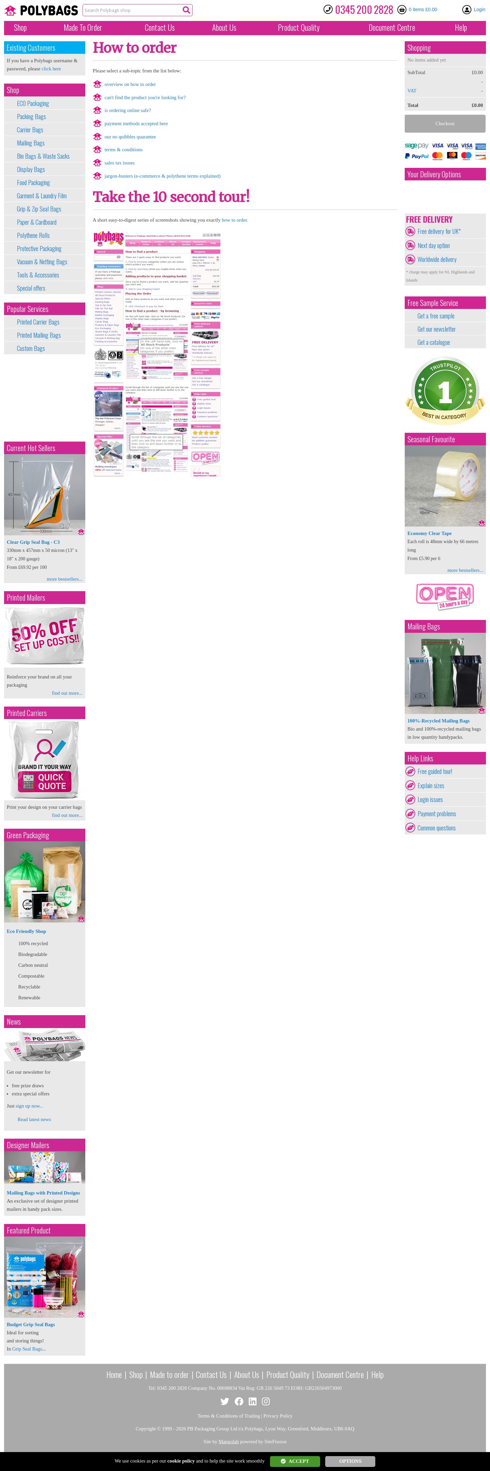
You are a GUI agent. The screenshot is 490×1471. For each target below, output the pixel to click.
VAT (412, 90)
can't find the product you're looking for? (145, 97)
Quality (299, 27)
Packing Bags (31, 116)
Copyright (146, 1428)
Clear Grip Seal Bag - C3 (33, 542)
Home (114, 1374)
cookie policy (181, 1461)
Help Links (420, 758)
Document (392, 27)
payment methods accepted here (136, 123)
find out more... (67, 693)
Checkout (445, 123)
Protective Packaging (39, 248)
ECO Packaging (33, 103)
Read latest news (34, 1119)
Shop (20, 27)
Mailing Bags (31, 143)
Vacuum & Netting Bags (42, 262)
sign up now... (29, 1106)
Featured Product (29, 1230)
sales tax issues (120, 162)
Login (479, 9)
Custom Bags (31, 348)
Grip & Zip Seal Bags (39, 209)
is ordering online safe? (128, 110)
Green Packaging (28, 835)
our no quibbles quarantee (130, 136)
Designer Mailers (28, 1145)
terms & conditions (123, 149)
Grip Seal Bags (27, 1349)
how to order (234, 220)
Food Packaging (33, 182)
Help (461, 27)
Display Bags (31, 169)
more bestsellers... (65, 579)
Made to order (169, 1374)
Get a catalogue (434, 342)
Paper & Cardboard (37, 222)
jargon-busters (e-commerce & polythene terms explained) (163, 176)
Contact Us (160, 27)
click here (51, 68)
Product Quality (287, 1374)
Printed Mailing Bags (39, 335)
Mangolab (229, 1441)
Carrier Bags (30, 130)
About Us (224, 27)
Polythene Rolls (33, 235)
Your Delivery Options (434, 174)
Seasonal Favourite (431, 439)
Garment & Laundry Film (42, 196)
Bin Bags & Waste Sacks (43, 156)
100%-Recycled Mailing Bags (438, 720)
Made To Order (83, 27)
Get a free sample (436, 316)
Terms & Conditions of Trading (229, 1416)
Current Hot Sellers (31, 448)
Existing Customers (31, 47)
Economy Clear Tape (429, 533)
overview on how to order (130, 84)
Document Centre (340, 1374)
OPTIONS (350, 1461)
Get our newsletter (437, 329)
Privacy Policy (278, 1416)
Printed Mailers (26, 597)
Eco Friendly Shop (26, 931)
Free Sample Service (432, 302)
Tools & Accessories (38, 275)
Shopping (419, 47)
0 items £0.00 (423, 9)
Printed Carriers (27, 713)
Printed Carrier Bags (38, 322)
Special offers (31, 288)
